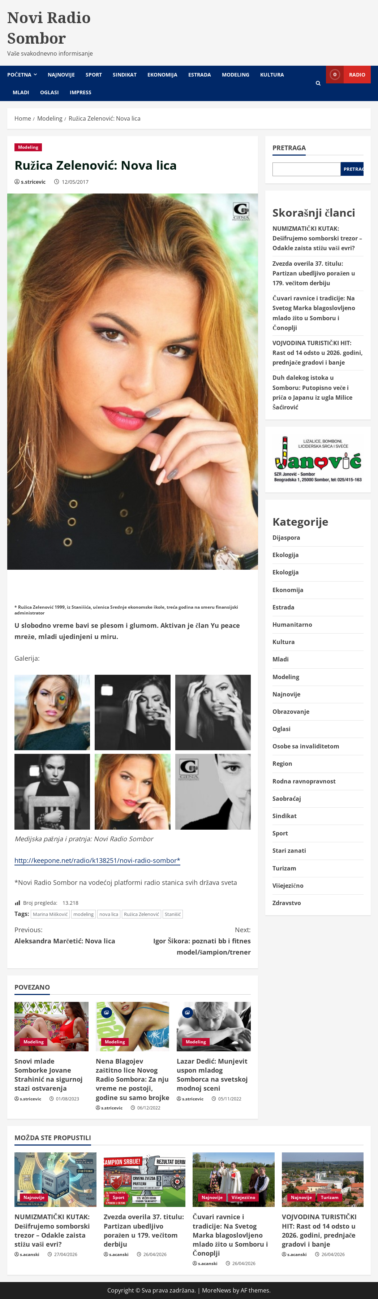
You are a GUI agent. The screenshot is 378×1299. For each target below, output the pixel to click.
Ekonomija (162, 74)
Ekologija (285, 555)
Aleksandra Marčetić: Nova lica (73, 934)
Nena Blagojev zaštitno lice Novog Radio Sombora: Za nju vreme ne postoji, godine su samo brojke (132, 1079)
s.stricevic (33, 181)
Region (282, 764)
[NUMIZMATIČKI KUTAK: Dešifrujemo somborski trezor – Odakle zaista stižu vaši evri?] (55, 1179)
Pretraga (289, 147)
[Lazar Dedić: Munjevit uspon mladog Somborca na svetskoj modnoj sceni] (214, 1026)
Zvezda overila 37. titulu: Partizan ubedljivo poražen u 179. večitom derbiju (313, 273)
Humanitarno (292, 625)
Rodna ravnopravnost (304, 781)
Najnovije (61, 74)
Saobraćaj (286, 799)
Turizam (284, 868)
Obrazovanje (290, 712)
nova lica (108, 914)
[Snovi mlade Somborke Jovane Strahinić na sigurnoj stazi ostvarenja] (51, 1026)
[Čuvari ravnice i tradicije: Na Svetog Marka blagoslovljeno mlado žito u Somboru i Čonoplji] (234, 1179)
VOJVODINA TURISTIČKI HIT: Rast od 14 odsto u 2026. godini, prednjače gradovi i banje (317, 352)
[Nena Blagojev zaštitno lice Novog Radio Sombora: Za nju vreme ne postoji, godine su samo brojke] (133, 1026)
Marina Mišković (50, 914)
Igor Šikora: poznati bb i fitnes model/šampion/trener (192, 940)
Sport (94, 74)
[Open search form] (318, 83)
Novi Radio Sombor (49, 27)
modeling (83, 914)
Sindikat (125, 74)
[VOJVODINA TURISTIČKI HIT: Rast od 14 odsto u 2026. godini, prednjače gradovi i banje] (323, 1179)
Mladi (21, 92)
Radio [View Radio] (345, 74)
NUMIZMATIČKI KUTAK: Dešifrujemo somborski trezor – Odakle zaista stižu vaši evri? (317, 238)
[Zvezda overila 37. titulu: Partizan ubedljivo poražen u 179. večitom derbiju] (145, 1179)
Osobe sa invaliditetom (305, 746)
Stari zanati (289, 851)
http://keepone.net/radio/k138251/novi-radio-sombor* (97, 860)
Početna (19, 74)
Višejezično (287, 886)
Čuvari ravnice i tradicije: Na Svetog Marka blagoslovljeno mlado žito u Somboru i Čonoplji (230, 1234)
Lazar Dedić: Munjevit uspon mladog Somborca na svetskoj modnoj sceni (212, 1075)
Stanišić (173, 914)
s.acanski (29, 1254)
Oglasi (49, 92)
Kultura (272, 74)
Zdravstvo (286, 903)
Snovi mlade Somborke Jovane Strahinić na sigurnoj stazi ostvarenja (48, 1075)
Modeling (235, 74)
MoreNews (216, 1290)
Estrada (199, 74)
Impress (80, 92)
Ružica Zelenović (141, 914)
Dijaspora (286, 538)
